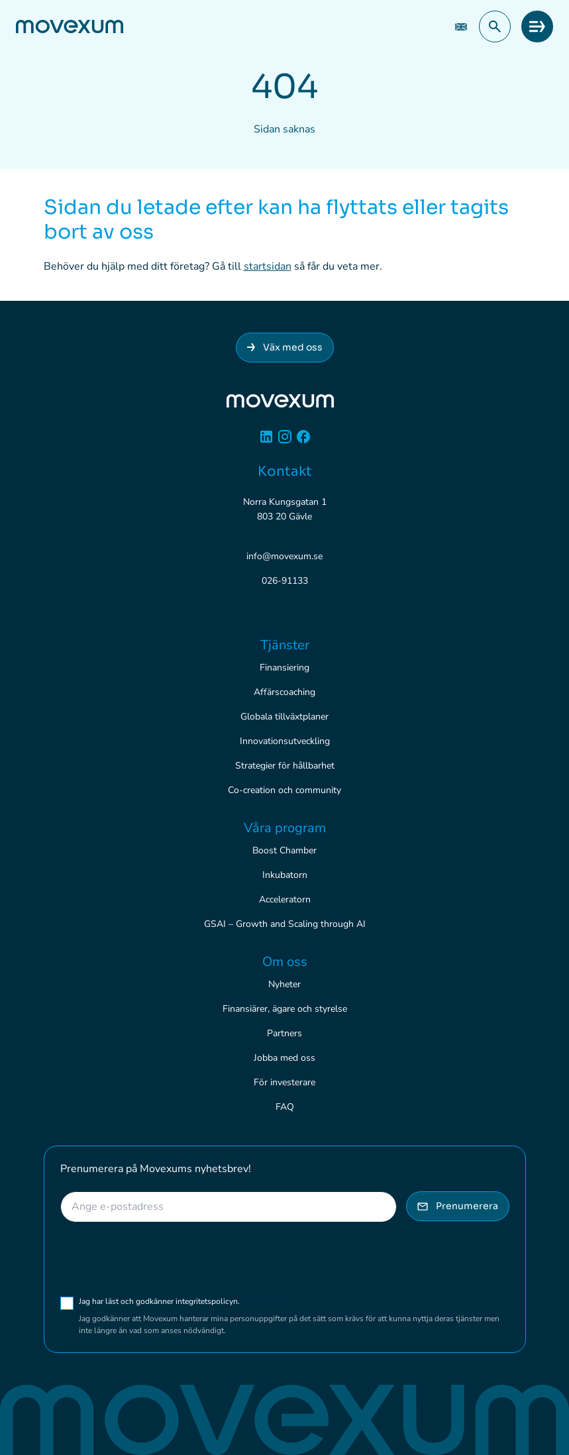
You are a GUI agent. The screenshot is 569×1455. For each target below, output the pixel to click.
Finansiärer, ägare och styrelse (285, 1008)
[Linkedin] (266, 441)
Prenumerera (457, 1206)
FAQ (285, 1107)
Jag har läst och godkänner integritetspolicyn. (185, 1301)
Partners (284, 1033)
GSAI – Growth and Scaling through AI (285, 924)
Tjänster (284, 645)
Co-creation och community (284, 790)
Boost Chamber (284, 850)
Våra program (285, 828)
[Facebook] (303, 441)
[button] (495, 26)
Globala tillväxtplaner (284, 716)
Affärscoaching (284, 692)
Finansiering (284, 667)
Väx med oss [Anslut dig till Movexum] (285, 347)
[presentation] (161, 1259)
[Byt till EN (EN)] (461, 27)
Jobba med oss (284, 1057)
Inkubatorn (284, 875)
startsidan (267, 266)
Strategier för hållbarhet (285, 765)
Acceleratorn (285, 899)
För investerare (284, 1082)
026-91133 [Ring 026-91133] (285, 580)
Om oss (284, 962)
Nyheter (284, 984)
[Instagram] (285, 441)
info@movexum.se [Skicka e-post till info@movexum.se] (284, 556)
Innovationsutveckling (285, 741)
